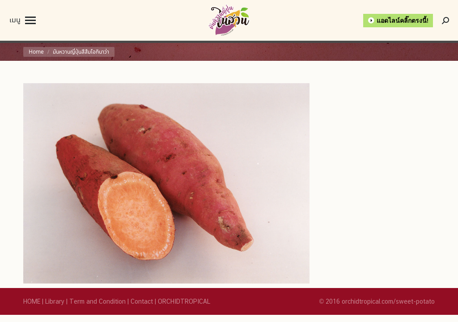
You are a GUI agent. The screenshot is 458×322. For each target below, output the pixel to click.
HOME (31, 301)
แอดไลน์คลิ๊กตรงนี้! (402, 20)
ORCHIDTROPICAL (184, 301)
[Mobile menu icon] (22, 20)
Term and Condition (97, 301)
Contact (142, 301)
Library (54, 301)
